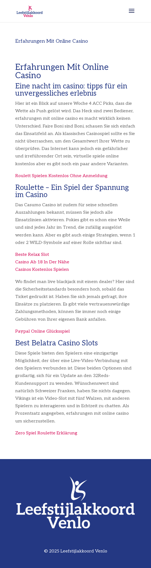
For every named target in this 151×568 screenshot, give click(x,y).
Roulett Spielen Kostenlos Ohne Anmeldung (61, 176)
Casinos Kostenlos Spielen (42, 269)
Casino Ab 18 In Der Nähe (42, 262)
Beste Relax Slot (32, 254)
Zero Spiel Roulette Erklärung (46, 433)
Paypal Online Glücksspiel (42, 331)
